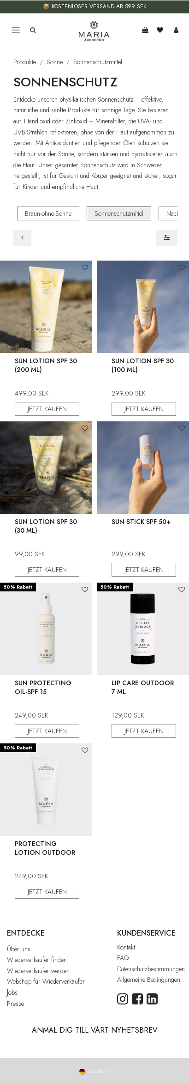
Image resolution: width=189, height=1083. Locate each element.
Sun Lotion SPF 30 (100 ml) (143, 365)
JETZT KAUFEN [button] (47, 409)
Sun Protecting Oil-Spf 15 (43, 687)
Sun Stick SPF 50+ (141, 522)
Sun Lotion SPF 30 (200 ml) (46, 365)
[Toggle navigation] (15, 30)
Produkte (24, 62)
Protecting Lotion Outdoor (45, 848)
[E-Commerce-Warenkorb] (145, 30)
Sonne (55, 62)
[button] (84, 268)
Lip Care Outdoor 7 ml (143, 687)
